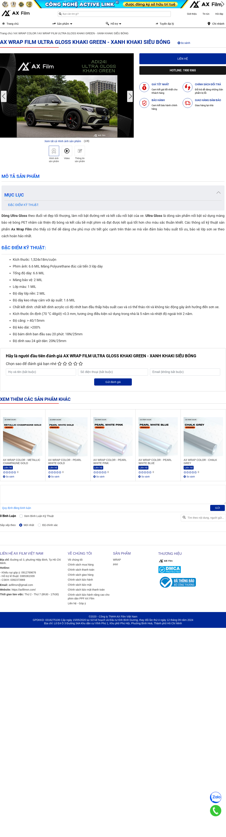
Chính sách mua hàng (81, 564)
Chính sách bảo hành (80, 579)
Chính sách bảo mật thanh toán (86, 589)
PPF (115, 564)
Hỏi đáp (219, 14)
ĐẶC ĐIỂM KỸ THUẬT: (23, 205)
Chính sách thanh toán (81, 569)
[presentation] (4, 96)
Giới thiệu (192, 14)
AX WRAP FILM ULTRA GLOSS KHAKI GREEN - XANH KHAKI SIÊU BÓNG (83, 33)
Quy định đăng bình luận (16, 507)
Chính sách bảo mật (80, 584)
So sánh (184, 42)
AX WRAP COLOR (25, 33)
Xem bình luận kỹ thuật (39, 516)
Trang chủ (6, 33)
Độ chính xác (50, 525)
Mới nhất (29, 525)
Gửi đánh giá (113, 381)
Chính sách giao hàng (80, 574)
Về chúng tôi (75, 559)
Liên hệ (182, 58)
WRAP (117, 559)
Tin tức (205, 14)
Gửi (217, 507)
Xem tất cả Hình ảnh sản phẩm (62, 141)
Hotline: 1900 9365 (183, 70)
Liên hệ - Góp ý (77, 603)
